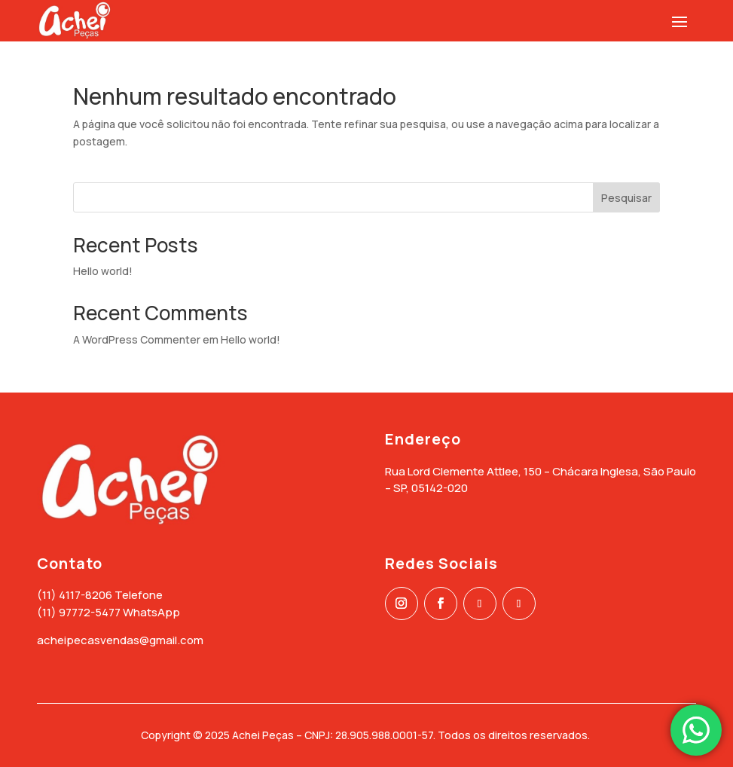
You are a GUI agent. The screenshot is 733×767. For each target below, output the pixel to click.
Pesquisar (626, 198)
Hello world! (103, 271)
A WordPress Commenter (136, 339)
